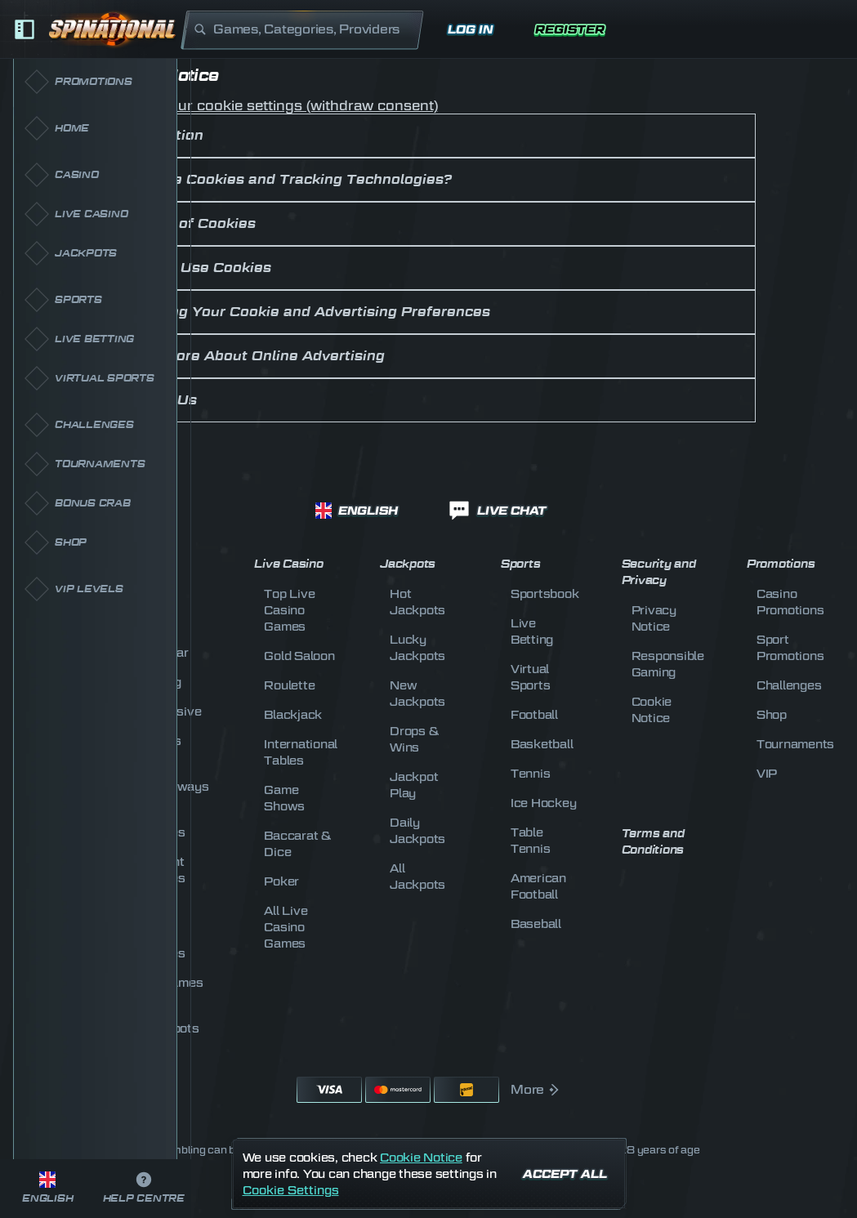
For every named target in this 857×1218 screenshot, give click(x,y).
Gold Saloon (299, 656)
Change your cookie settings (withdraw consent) (270, 106)
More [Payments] (535, 1089)
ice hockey (544, 803)
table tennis (531, 840)
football (534, 714)
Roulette (289, 685)
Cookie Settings (291, 1190)
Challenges (789, 685)
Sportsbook (545, 593)
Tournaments (795, 744)
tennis (531, 773)
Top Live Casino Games (289, 610)
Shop (772, 714)
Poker (281, 881)
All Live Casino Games (285, 926)
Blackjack (293, 714)
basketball (542, 744)
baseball (536, 923)
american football (538, 886)
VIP (767, 773)
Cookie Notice (421, 1157)
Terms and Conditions (653, 842)
